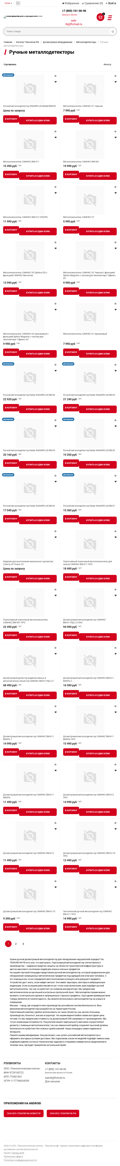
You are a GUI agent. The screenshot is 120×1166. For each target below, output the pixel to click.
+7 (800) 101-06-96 (74, 12)
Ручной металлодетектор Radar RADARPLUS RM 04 (29, 450)
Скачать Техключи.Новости (23, 1113)
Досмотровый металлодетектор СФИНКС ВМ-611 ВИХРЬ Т (28, 737)
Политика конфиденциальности (20, 1160)
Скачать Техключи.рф (63, 1113)
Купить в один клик (38, 120)
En (18, 3)
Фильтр (107, 64)
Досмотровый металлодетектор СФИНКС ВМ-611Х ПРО (89, 854)
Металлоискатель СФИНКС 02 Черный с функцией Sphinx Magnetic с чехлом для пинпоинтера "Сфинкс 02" (89, 275)
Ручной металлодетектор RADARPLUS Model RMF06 (29, 106)
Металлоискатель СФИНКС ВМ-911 (21, 161)
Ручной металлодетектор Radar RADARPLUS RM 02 (29, 506)
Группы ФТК (18, 1153)
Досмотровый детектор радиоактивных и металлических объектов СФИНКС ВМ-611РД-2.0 (28, 679)
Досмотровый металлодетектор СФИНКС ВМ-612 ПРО (88, 796)
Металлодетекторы (86, 42)
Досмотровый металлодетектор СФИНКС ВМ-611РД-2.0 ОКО (84, 621)
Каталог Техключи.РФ (27, 42)
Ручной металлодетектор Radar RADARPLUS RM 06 (29, 395)
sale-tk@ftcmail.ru (73, 22)
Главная (8, 42)
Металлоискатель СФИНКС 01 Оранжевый (85, 334)
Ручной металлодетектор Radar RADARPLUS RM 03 (89, 450)
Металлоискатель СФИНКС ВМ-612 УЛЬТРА (25, 217)
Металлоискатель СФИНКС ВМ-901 (81, 161)
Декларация (8, 75)
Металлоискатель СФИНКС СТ (78, 217)
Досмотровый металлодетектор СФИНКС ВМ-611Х (29, 911)
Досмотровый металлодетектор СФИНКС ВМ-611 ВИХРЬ (28, 796)
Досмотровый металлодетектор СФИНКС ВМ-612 (28, 853)
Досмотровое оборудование (57, 42)
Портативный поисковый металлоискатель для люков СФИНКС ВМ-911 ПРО (87, 562)
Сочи (7, 3)
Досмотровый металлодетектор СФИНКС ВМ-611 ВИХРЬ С (88, 679)
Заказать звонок (69, 15)
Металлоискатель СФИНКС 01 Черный (83, 106)
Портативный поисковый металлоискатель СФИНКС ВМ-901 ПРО (25, 621)
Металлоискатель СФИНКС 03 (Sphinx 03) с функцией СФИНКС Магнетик (25, 274)
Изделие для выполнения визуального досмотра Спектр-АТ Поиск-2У (28, 562)
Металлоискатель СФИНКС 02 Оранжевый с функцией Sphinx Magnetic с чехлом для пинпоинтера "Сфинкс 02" (25, 337)
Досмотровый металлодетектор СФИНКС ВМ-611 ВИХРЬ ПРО (88, 737)
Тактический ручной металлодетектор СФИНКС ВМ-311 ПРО (87, 912)
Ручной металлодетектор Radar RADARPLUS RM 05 (89, 395)
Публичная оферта (13, 1156)
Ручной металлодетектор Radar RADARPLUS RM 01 (89, 506)
